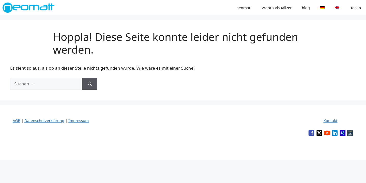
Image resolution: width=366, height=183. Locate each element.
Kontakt (331, 120)
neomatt (244, 7)
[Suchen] (89, 84)
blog (306, 7)
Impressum (78, 120)
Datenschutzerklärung (44, 120)
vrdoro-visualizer (277, 7)
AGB (16, 120)
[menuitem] (322, 7)
